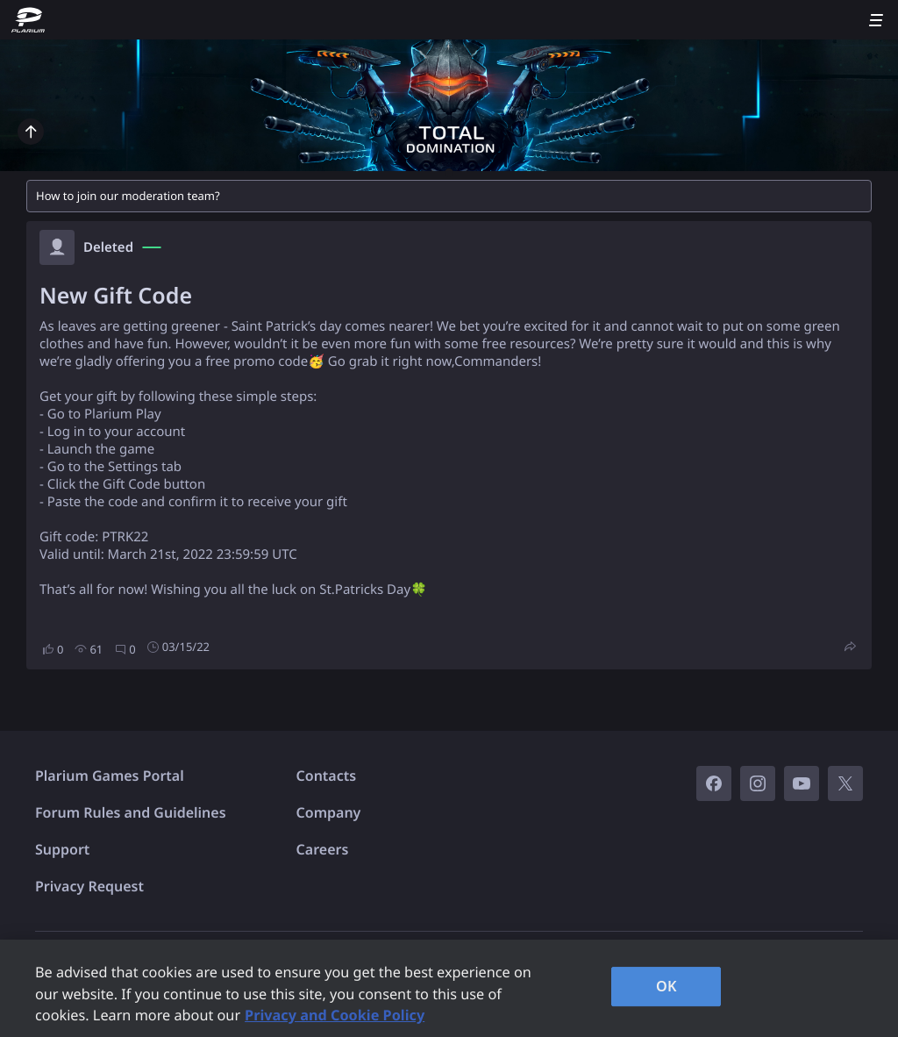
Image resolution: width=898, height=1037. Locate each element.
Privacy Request (89, 886)
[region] (449, 988)
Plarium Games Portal (109, 775)
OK (666, 986)
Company (328, 812)
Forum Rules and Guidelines (130, 812)
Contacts (326, 775)
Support (62, 849)
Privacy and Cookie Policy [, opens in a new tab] (334, 1015)
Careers (322, 849)
